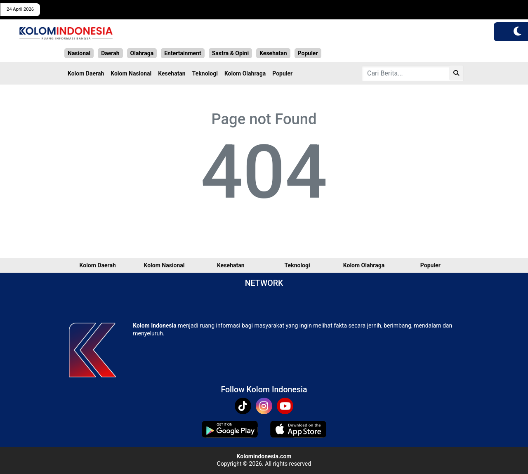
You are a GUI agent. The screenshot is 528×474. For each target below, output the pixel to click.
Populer (308, 53)
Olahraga (142, 53)
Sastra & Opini (230, 53)
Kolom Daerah (86, 73)
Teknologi (205, 73)
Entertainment (182, 53)
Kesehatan (273, 53)
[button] (517, 31)
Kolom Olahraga (245, 73)
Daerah (110, 53)
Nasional (79, 53)
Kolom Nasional (131, 73)
